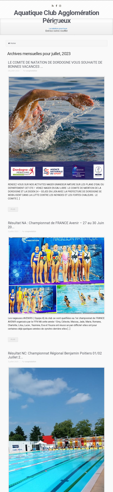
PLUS (13, 209)
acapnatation (31, 71)
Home (13, 43)
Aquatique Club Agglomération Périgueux (56, 16)
